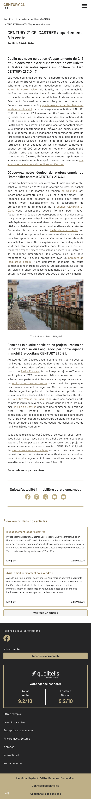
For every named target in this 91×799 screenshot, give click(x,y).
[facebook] (6, 638)
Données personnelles (45, 785)
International (11, 755)
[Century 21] (14, 6)
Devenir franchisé (14, 722)
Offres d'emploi (12, 713)
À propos (8, 746)
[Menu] (85, 5)
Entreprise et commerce (18, 730)
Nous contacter (12, 763)
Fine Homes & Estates (16, 738)
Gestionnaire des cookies (45, 793)
